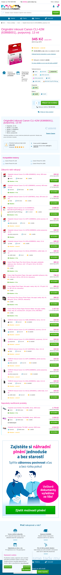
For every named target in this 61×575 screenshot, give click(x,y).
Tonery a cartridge (11, 22)
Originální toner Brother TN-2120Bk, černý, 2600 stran (24, 408)
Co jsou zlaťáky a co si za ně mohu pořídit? (45, 63)
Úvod (4, 22)
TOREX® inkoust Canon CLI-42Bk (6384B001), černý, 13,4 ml (26, 320)
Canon (18, 22)
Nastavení (27, 567)
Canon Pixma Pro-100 (11, 163)
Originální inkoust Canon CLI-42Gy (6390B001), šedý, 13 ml (26, 241)
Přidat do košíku (49, 103)
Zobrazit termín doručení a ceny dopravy (44, 54)
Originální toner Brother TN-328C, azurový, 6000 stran (24, 427)
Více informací (24, 563)
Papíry (23, 18)
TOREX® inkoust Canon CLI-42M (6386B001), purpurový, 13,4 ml (27, 339)
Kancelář (49, 18)
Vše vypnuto (26, 569)
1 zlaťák (30, 178)
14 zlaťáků (29, 322)
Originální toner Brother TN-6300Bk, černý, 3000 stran (24, 417)
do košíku (54, 180)
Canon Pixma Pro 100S (39, 160)
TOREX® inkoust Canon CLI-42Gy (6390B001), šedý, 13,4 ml (26, 381)
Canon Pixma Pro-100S (39, 163)
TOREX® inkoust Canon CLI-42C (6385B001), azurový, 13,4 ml (27, 329)
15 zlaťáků (31, 341)
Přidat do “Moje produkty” (46, 112)
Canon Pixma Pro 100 (11, 160)
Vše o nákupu (55, 2)
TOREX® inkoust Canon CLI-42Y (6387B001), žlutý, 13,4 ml (26, 349)
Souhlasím (8, 567)
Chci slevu (43, 572)
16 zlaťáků (30, 331)
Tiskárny (36, 18)
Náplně (11, 18)
